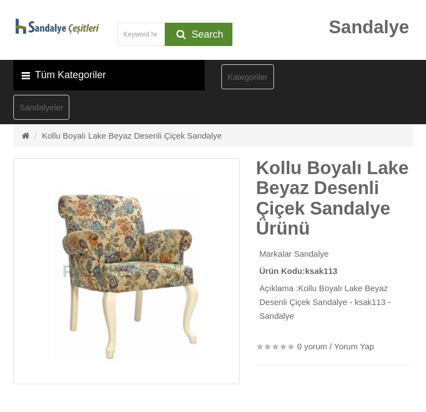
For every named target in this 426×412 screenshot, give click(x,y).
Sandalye (311, 253)
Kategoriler (247, 77)
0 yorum (312, 346)
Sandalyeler (41, 107)
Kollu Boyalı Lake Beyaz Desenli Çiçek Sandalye (132, 135)
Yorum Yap (354, 346)
